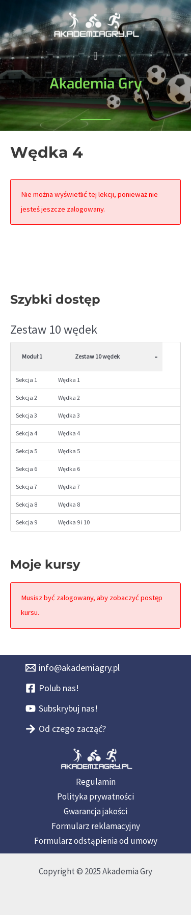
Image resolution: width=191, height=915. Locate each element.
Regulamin (96, 781)
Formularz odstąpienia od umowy (95, 840)
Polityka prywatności (95, 796)
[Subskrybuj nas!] (61, 708)
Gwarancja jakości (95, 811)
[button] (95, 56)
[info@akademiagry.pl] (72, 668)
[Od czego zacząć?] (66, 729)
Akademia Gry (95, 83)
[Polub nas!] (52, 688)
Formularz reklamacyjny (95, 826)
